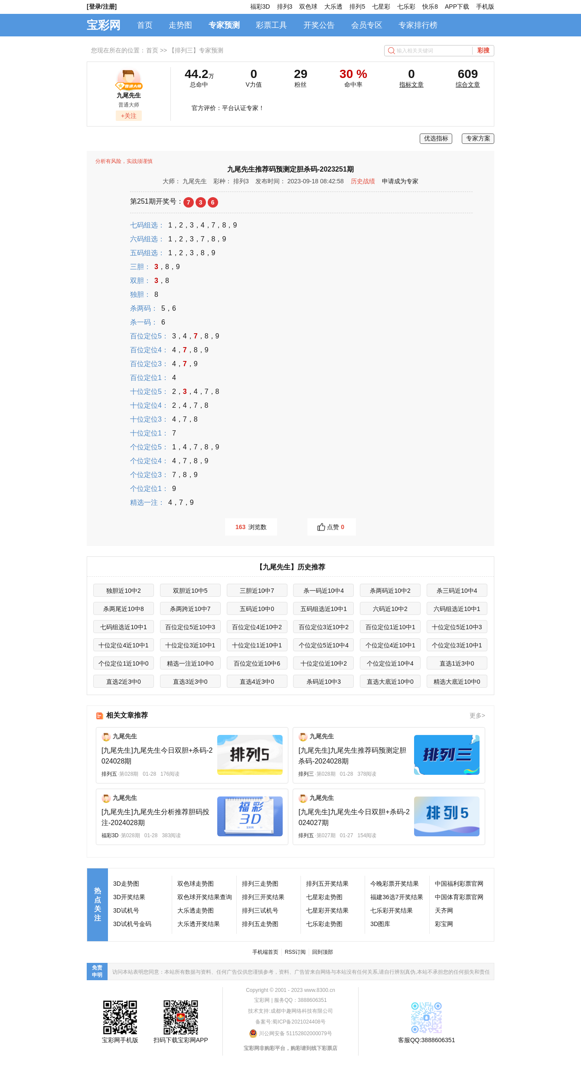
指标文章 (411, 84)
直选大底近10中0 (390, 681)
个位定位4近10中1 (390, 645)
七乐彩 (406, 6)
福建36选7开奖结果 (396, 897)
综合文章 (468, 84)
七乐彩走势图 (324, 923)
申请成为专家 (400, 181)
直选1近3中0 (457, 663)
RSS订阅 (295, 952)
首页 (145, 25)
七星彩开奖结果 (327, 910)
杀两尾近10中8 (123, 608)
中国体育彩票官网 (459, 897)
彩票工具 (271, 25)
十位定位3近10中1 (190, 645)
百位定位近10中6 (257, 663)
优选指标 (436, 138)
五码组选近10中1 (323, 608)
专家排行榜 (417, 25)
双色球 (308, 6)
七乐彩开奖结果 (391, 910)
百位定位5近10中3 (190, 627)
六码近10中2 (390, 608)
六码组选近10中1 (457, 608)
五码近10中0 (257, 608)
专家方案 (478, 138)
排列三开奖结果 (263, 897)
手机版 (485, 6)
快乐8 (430, 6)
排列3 (285, 6)
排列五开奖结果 (327, 883)
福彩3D (260, 6)
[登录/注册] (102, 6)
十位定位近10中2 (323, 663)
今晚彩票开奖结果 (394, 883)
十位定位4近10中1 (123, 645)
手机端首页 (265, 952)
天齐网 (444, 910)
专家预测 (224, 25)
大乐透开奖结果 (198, 923)
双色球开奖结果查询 (204, 897)
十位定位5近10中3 (457, 627)
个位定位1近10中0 (123, 663)
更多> (477, 715)
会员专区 (366, 25)
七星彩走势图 (324, 897)
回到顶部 (322, 952)
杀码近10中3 (324, 681)
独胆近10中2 (123, 590)
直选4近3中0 (257, 681)
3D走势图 (126, 883)
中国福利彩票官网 (459, 883)
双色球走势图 (195, 883)
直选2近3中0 (123, 681)
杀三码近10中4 (457, 590)
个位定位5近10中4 (324, 645)
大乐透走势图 (195, 910)
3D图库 (380, 923)
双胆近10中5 (190, 590)
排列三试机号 (260, 910)
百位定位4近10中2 (257, 627)
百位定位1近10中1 (390, 627)
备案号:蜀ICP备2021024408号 (290, 1022)
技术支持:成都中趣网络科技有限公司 (290, 1011)
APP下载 (457, 6)
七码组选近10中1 (123, 627)
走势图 (180, 25)
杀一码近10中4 (324, 590)
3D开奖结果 (129, 897)
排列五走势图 (260, 923)
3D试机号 (126, 910)
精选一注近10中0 (190, 663)
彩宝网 (444, 923)
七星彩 (381, 6)
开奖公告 (319, 25)
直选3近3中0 (190, 681)
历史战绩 (363, 181)
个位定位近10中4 (390, 663)
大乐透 (333, 6)
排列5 (357, 6)
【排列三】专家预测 (196, 50)
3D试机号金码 (132, 923)
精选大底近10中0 (457, 681)
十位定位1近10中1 (257, 645)
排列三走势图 (260, 883)
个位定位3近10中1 (457, 645)
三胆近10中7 (257, 590)
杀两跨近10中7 (190, 608)
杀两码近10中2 (390, 590)
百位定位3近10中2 (324, 627)
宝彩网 (104, 25)
